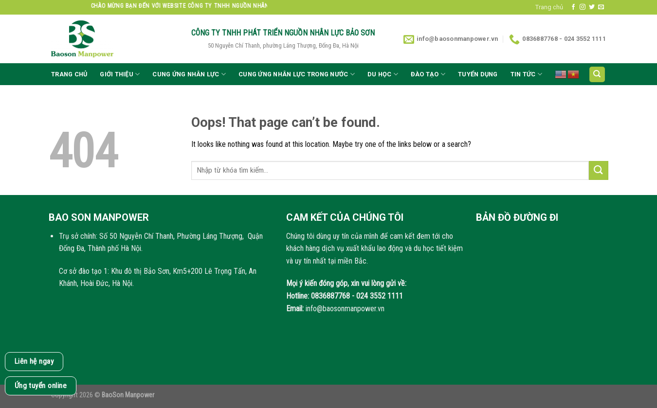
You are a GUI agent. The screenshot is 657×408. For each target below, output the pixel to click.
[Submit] (598, 170)
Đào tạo (428, 74)
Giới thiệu (120, 74)
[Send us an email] (601, 7)
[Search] (597, 75)
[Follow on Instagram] (582, 7)
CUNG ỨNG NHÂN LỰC (189, 74)
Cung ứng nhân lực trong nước (296, 74)
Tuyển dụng (478, 74)
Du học (382, 74)
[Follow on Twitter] (592, 7)
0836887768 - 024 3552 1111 (357, 296)
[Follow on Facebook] (573, 7)
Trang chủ (549, 7)
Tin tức (526, 74)
